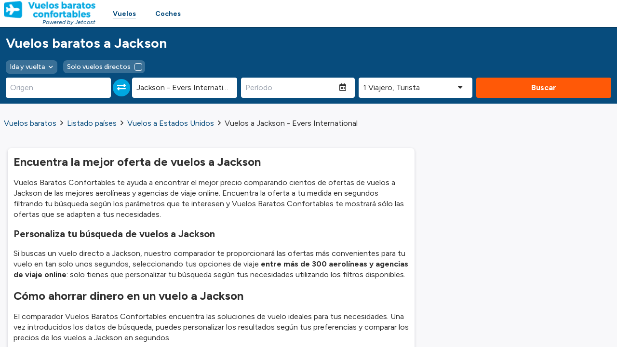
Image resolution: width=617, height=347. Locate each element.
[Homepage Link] (49, 9)
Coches (168, 14)
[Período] (290, 87)
